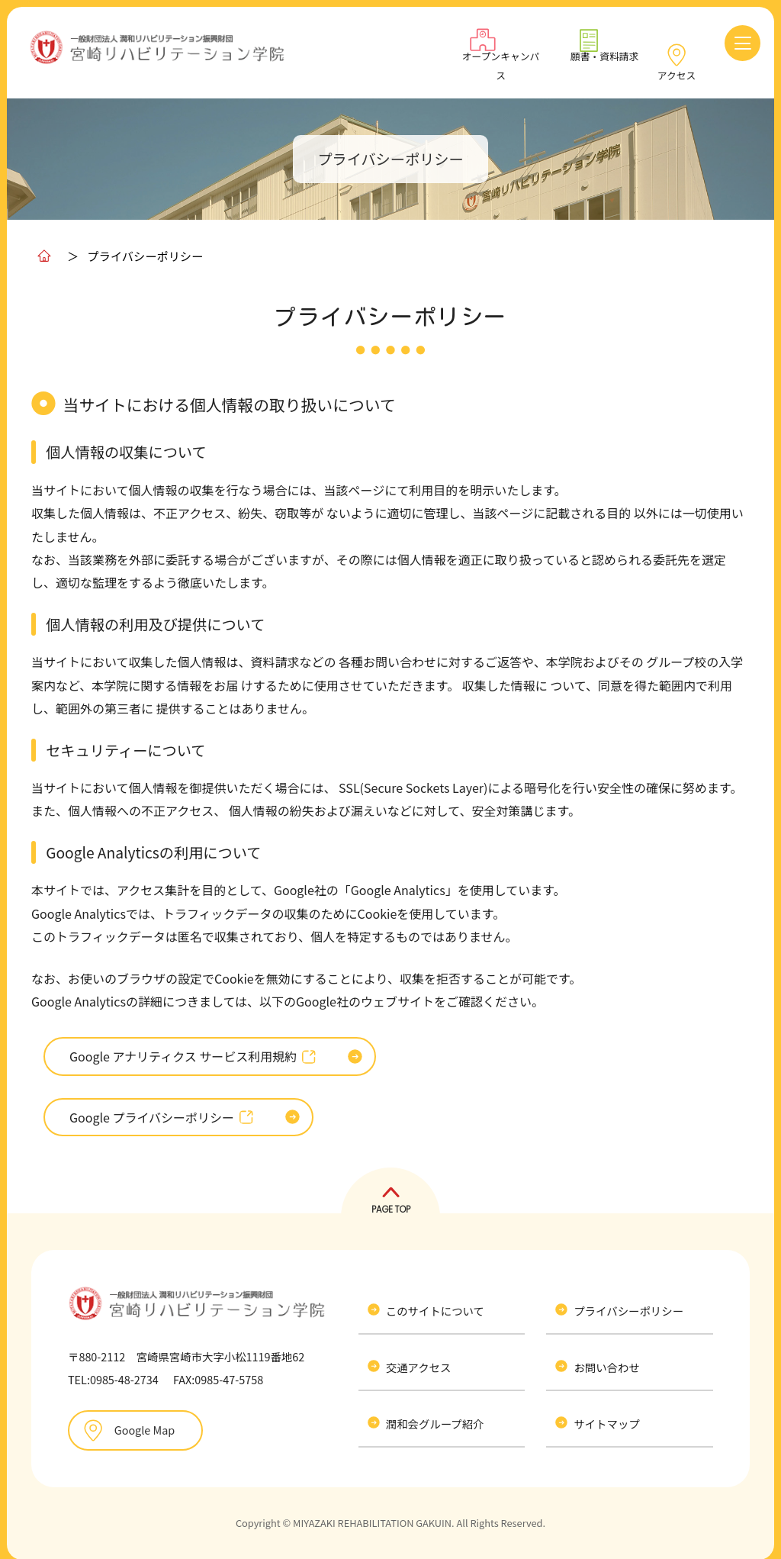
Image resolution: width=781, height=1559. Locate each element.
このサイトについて (438, 1304)
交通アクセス (422, 1359)
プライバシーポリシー (631, 1304)
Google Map (142, 1423)
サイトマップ (609, 1416)
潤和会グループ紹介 (438, 1416)
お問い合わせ (609, 1359)
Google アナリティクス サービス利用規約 (192, 1049)
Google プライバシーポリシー (161, 1109)
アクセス (676, 67)
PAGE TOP (390, 1202)
